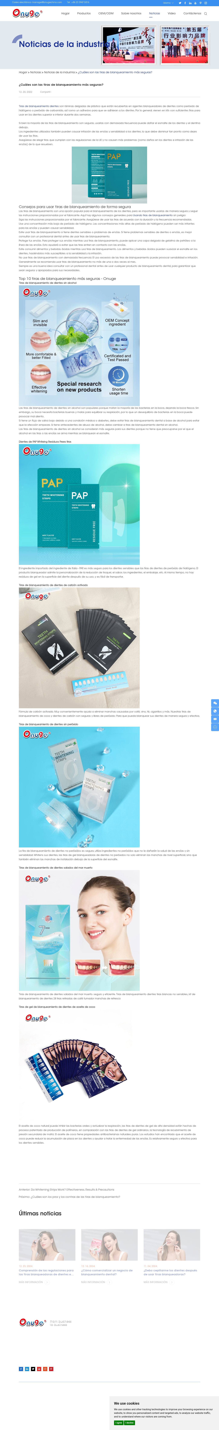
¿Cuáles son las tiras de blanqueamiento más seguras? (115, 72)
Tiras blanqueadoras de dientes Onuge (54, 1396)
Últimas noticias (40, 1214)
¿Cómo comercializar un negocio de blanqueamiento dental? (107, 1275)
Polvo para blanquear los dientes (127, 1336)
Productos (84, 13)
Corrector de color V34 (121, 1360)
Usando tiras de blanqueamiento (153, 215)
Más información (34, 1285)
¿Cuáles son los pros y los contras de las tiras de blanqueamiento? (75, 1197)
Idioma (168, 3)
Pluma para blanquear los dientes (127, 1341)
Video (172, 13)
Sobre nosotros (131, 13)
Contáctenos (192, 13)
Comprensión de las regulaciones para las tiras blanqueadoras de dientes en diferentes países (46, 1276)
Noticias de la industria (59, 72)
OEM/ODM (105, 13)
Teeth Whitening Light (120, 1351)
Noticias (154, 13)
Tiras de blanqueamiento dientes (39, 106)
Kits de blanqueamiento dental (126, 1356)
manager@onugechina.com (47, 3)
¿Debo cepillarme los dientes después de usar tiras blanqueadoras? (170, 1275)
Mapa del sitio (143, 1386)
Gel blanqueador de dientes (124, 1346)
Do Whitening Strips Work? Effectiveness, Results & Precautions (72, 1190)
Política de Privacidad (164, 1386)
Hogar (65, 13)
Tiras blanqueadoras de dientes (126, 1331)
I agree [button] (119, 1423)
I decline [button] (130, 1423)
